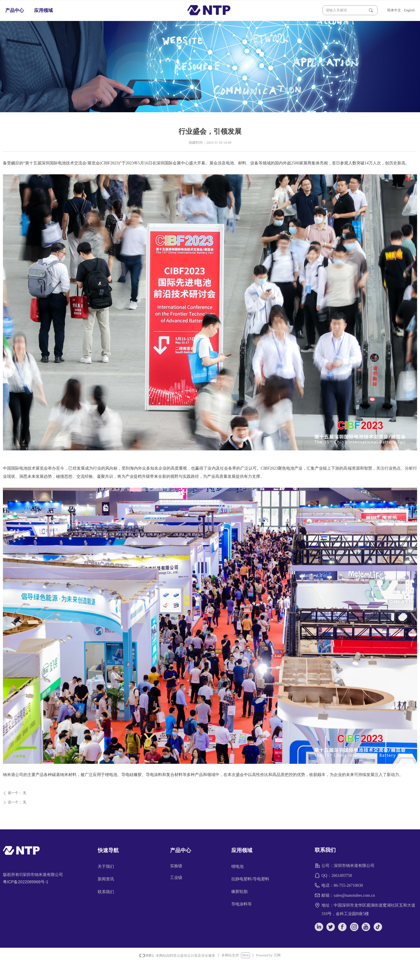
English (409, 10)
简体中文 (394, 10)
